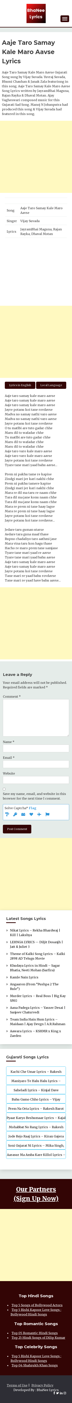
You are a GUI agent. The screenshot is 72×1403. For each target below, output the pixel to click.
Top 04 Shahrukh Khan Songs (35, 1365)
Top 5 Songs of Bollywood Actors (37, 1305)
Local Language (51, 385)
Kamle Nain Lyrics (24, 977)
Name (8, 742)
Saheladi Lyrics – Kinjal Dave (36, 1090)
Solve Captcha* (20, 808)
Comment (12, 696)
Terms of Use (17, 1385)
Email (9, 758)
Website (9, 773)
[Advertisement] (36, 157)
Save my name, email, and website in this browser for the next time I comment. (34, 796)
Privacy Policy (42, 1385)
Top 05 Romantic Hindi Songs (35, 1333)
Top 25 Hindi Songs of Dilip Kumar (38, 1338)
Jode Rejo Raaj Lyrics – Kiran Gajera (36, 1136)
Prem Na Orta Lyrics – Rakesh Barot (36, 1109)
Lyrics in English (20, 385)
